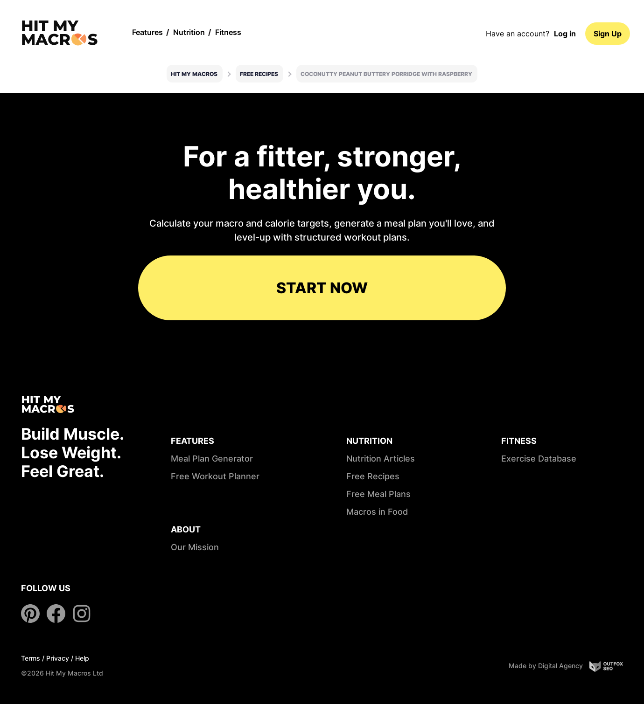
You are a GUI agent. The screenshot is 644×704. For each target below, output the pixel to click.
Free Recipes (259, 73)
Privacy (57, 658)
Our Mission (195, 547)
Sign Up (608, 33)
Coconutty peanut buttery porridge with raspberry (386, 73)
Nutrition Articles (380, 458)
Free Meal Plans (378, 494)
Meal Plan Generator (212, 458)
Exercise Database (538, 458)
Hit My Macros (194, 73)
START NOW (322, 288)
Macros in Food (377, 512)
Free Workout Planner (215, 476)
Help (82, 658)
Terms (30, 658)
